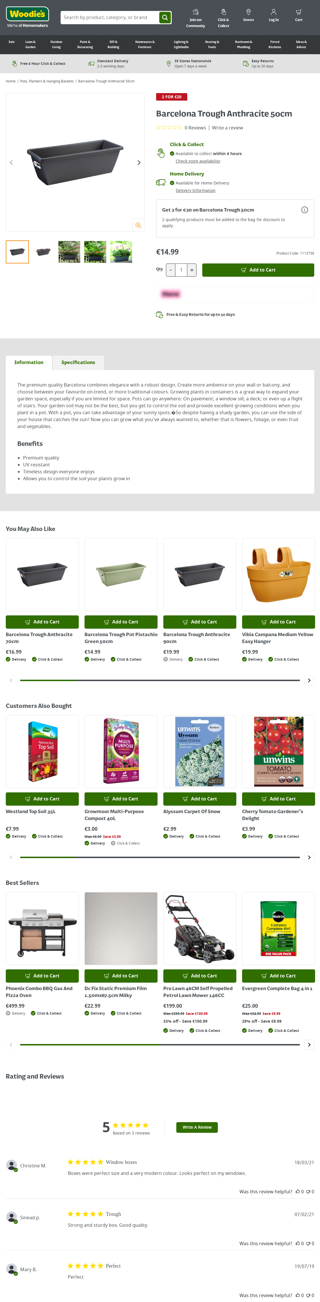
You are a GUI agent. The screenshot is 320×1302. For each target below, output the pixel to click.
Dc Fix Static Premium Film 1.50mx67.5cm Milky (116, 992)
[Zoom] (138, 224)
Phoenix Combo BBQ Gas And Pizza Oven (39, 992)
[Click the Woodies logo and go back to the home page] (27, 17)
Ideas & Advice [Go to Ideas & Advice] (301, 44)
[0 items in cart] (298, 16)
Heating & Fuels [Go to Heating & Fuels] (212, 44)
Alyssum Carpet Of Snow (191, 812)
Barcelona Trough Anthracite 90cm (196, 638)
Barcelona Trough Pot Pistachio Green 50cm (121, 638)
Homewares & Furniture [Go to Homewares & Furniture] (145, 44)
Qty (159, 269)
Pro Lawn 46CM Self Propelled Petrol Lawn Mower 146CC (198, 992)
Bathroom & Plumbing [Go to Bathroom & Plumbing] (243, 44)
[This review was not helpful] (308, 1191)
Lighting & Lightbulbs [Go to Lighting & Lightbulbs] (181, 44)
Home (11, 81)
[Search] (165, 17)
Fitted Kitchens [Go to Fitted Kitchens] (275, 44)
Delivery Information (196, 191)
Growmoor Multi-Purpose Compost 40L (114, 815)
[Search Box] (116, 17)
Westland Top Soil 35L (31, 812)
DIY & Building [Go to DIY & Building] (113, 44)
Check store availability (198, 161)
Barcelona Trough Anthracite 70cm (39, 638)
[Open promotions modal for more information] (304, 209)
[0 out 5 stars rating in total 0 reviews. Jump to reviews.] (181, 127)
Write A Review (197, 1127)
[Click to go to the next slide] (139, 162)
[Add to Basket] (258, 270)
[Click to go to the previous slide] (11, 162)
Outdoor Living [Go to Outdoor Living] (56, 44)
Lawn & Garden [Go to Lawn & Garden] (30, 44)
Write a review (227, 128)
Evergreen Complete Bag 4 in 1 (277, 989)
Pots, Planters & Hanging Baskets (47, 81)
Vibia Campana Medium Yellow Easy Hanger (277, 638)
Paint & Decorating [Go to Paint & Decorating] (85, 44)
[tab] (29, 363)
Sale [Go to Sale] (12, 42)
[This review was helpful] (298, 1191)
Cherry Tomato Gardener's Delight (272, 815)
